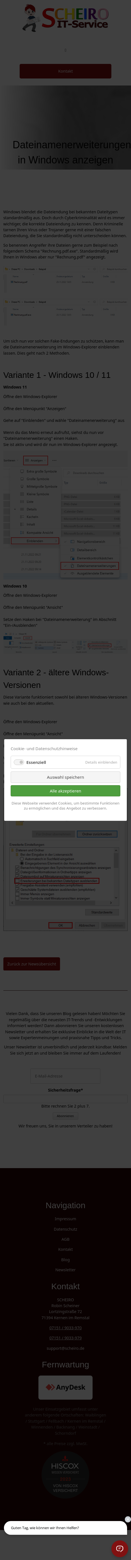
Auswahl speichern (65, 777)
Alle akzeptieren (65, 791)
